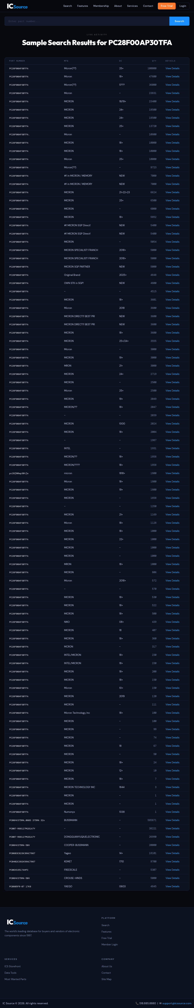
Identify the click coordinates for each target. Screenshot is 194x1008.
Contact (148, 6)
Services (132, 6)
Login (183, 6)
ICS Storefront (13, 966)
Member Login (110, 944)
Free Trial (167, 6)
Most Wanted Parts (15, 979)
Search (67, 6)
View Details (172, 68)
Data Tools (10, 972)
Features (82, 6)
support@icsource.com (176, 1003)
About (118, 6)
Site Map (107, 979)
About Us (107, 966)
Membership (101, 6)
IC (17, 6)
